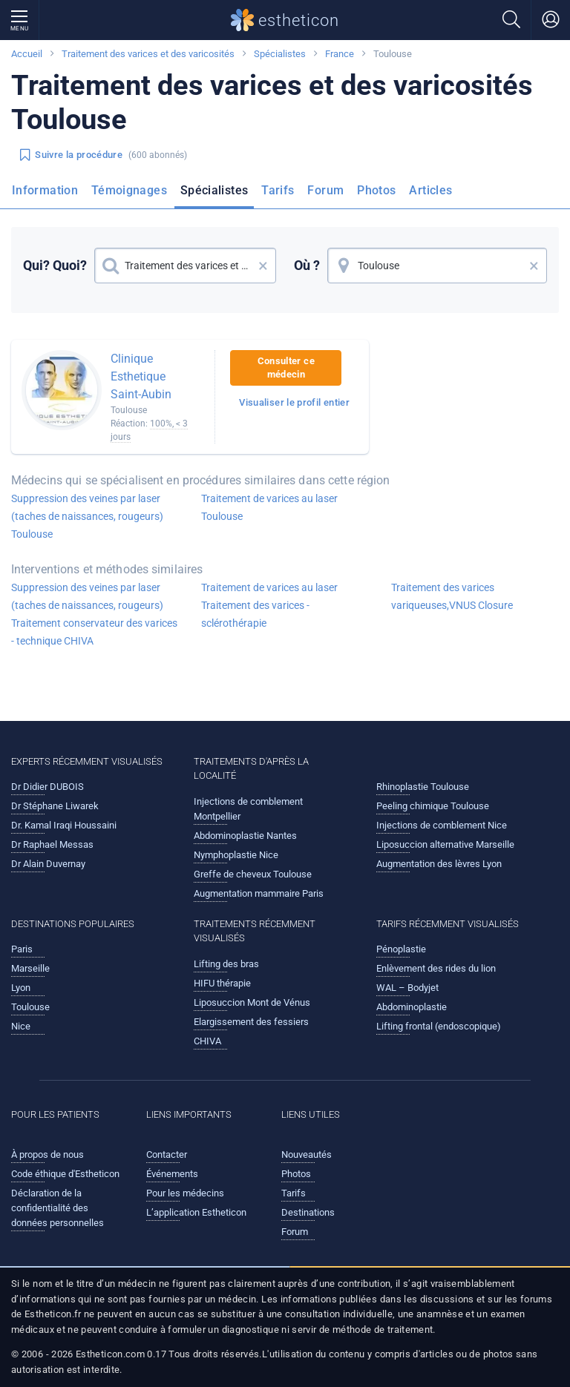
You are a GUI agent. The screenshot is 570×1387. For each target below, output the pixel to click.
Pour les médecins (185, 1193)
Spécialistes (280, 53)
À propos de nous (47, 1154)
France (339, 53)
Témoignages (129, 190)
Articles (430, 190)
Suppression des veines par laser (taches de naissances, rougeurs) (87, 596)
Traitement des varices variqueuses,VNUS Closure (452, 596)
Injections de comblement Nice (441, 825)
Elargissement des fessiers (251, 1021)
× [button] (263, 265)
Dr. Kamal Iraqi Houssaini (64, 825)
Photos (376, 190)
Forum (325, 190)
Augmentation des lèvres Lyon (439, 863)
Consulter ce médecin (286, 367)
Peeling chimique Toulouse (432, 805)
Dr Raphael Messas (52, 844)
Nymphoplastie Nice (236, 854)
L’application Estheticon (196, 1212)
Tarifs (277, 190)
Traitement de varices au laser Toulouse (269, 507)
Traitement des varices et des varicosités (148, 53)
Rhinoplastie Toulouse (422, 786)
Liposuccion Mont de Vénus (252, 1002)
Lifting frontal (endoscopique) (438, 1026)
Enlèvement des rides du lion (436, 968)
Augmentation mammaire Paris (259, 893)
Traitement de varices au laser (269, 587)
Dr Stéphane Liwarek (55, 805)
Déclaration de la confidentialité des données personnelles (57, 1207)
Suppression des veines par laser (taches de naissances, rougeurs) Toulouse (87, 516)
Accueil (26, 53)
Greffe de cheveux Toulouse (253, 874)
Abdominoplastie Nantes (245, 835)
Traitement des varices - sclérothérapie (255, 614)
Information (45, 190)
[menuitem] (48, 195)
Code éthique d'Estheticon (65, 1173)
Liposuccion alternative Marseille (445, 844)
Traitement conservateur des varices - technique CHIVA (94, 632)
